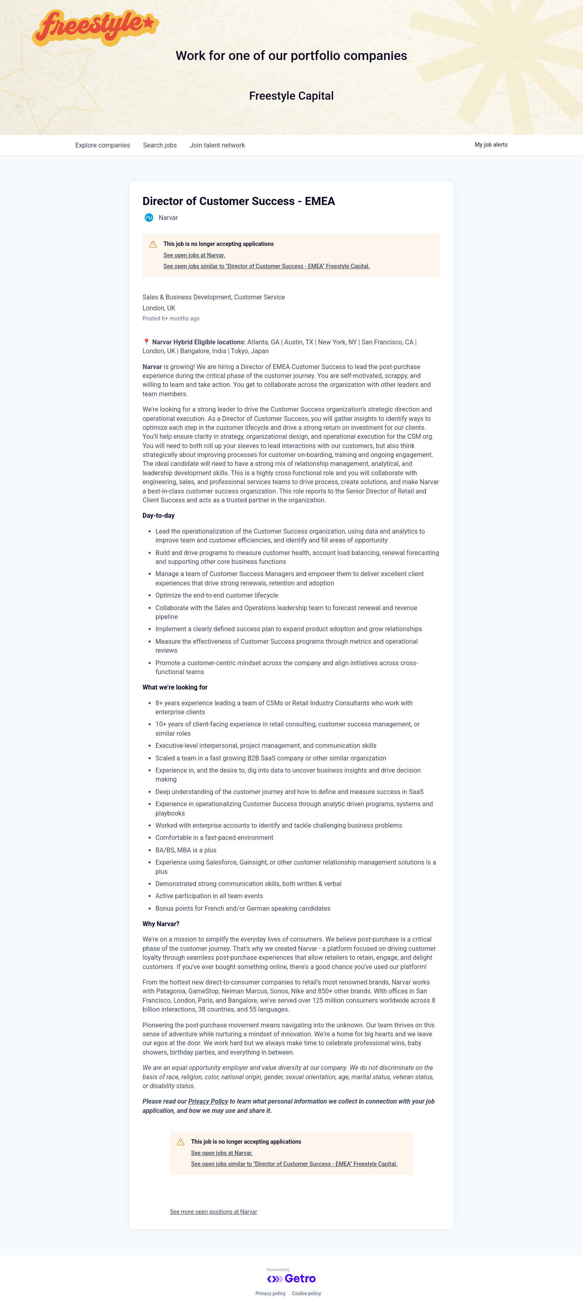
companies (102, 145)
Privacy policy (270, 1293)
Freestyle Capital (291, 95)
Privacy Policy (208, 1101)
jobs (160, 145)
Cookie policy (306, 1293)
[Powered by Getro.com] (291, 1275)
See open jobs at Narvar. (194, 255)
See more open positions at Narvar (213, 1212)
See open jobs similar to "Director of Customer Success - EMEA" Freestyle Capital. (267, 266)
